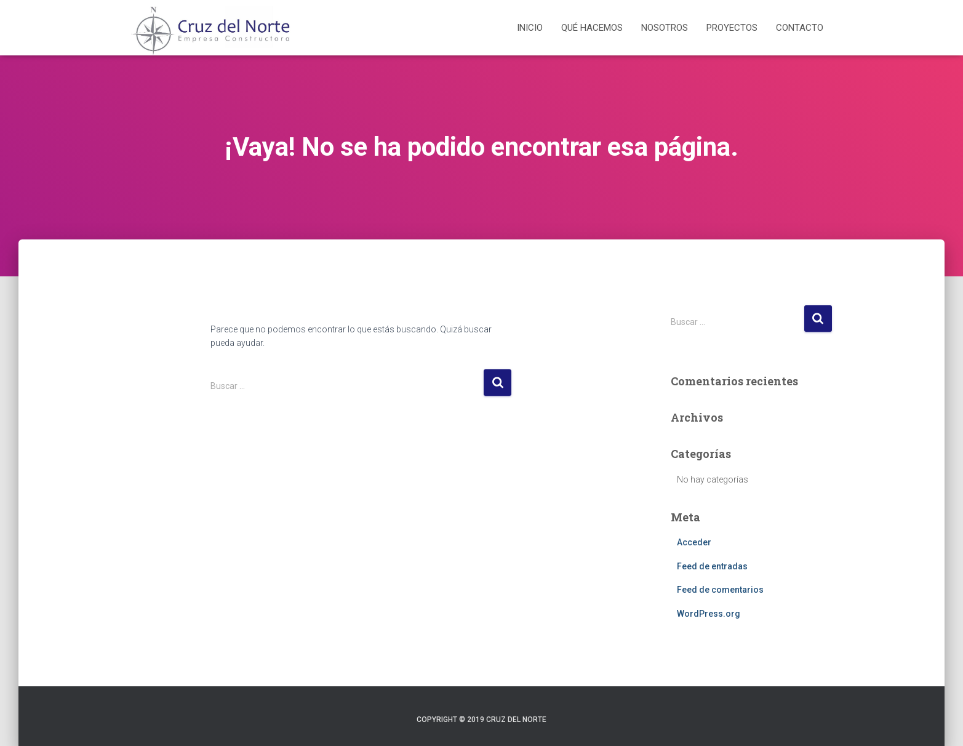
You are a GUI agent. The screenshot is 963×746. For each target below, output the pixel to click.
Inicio (530, 27)
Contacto (799, 27)
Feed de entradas (712, 566)
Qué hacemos (592, 27)
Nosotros (664, 27)
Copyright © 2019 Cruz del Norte (481, 719)
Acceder (694, 542)
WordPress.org (708, 614)
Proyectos (731, 27)
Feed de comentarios (720, 590)
